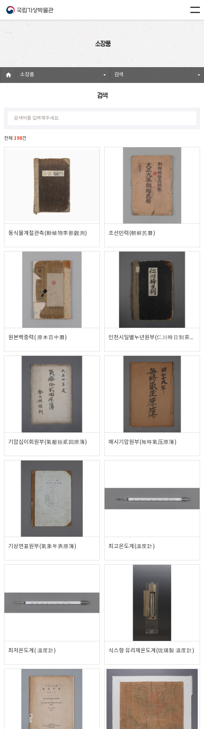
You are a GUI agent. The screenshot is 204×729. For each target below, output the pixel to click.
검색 (119, 75)
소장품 (27, 75)
